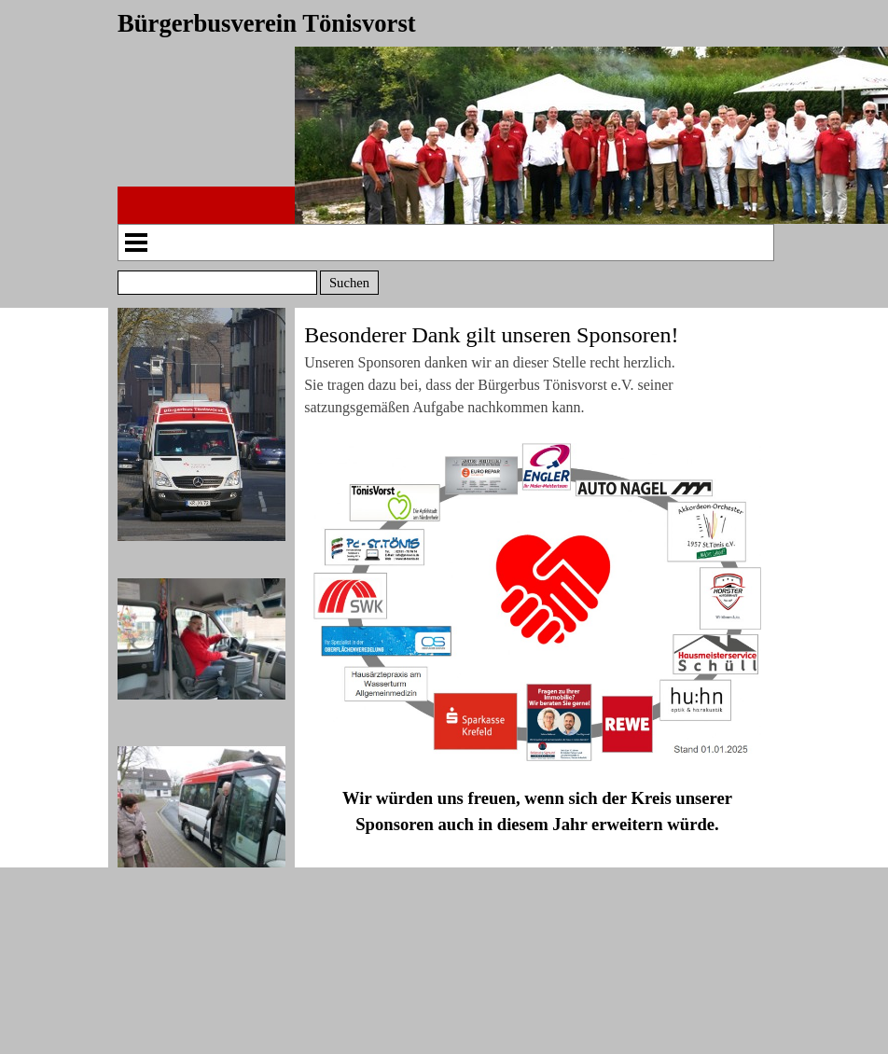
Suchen (349, 282)
